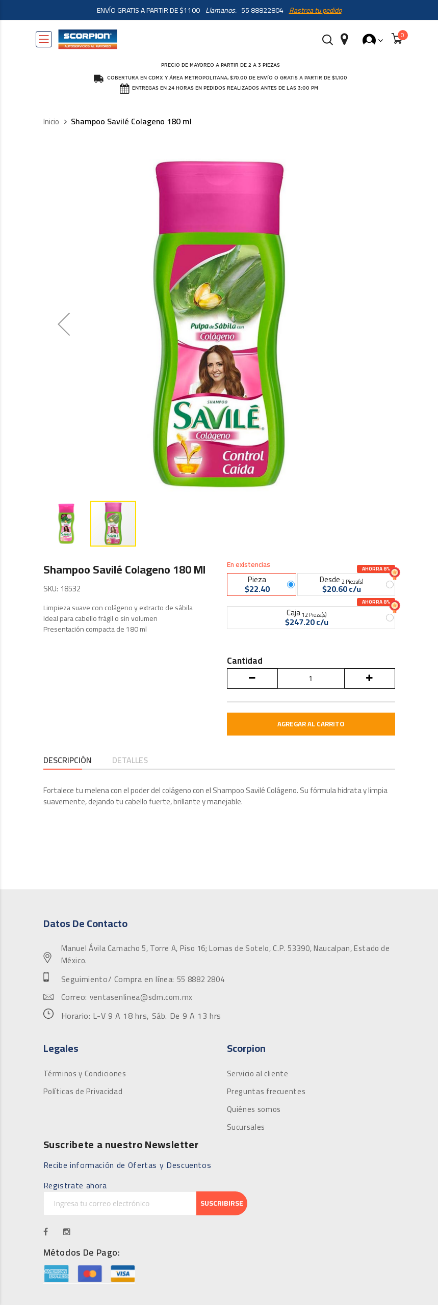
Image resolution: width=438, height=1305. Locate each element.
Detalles (130, 761)
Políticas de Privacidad (83, 1091)
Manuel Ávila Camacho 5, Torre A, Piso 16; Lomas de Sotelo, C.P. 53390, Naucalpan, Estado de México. (225, 954)
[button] (66, 524)
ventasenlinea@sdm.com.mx (141, 997)
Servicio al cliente (258, 1074)
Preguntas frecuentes (266, 1091)
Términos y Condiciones (84, 1074)
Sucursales (246, 1127)
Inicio (51, 122)
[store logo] (87, 39)
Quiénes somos (254, 1109)
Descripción (67, 761)
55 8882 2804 (201, 979)
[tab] (67, 761)
